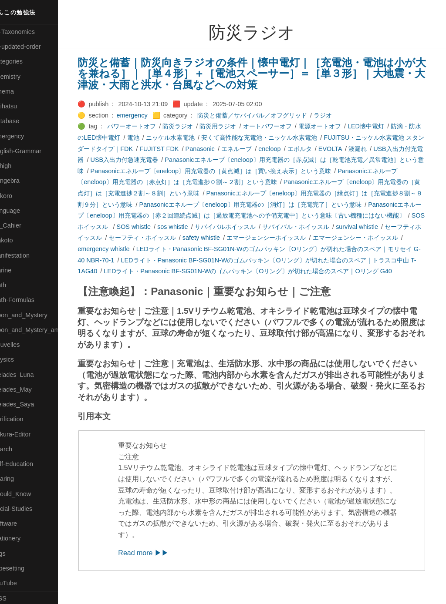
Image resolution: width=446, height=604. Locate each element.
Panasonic (225, 148)
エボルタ (325, 148)
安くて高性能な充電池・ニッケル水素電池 (279, 137)
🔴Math (15, 285)
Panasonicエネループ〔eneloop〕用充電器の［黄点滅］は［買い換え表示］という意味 (248, 171)
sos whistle (218, 226)
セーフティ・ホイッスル (192, 237)
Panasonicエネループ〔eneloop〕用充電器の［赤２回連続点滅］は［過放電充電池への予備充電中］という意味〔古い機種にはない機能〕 (260, 215)
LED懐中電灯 (379, 126)
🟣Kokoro (18, 195)
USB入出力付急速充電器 (156, 159)
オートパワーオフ (280, 126)
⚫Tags (14, 553)
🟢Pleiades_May (27, 389)
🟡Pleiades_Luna (28, 374)
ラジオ (336, 115)
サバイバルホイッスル (270, 226)
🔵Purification (23, 419)
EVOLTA (356, 148)
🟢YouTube (20, 583)
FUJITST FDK (184, 148)
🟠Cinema (19, 91)
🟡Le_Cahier (22, 225)
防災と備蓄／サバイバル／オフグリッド (265, 115)
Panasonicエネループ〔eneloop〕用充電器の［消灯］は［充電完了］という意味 (282, 204)
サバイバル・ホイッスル (341, 226)
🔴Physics (19, 359)
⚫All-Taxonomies (29, 31)
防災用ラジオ (231, 126)
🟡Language (22, 210)
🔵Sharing (19, 478)
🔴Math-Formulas (29, 299)
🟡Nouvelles (21, 344)
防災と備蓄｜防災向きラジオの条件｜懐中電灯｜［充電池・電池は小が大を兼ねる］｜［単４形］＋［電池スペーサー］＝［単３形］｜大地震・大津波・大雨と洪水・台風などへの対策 (260, 74)
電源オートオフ (332, 126)
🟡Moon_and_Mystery (35, 315)
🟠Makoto (18, 240)
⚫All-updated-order (32, 46)
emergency (145, 115)
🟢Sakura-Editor (27, 434)
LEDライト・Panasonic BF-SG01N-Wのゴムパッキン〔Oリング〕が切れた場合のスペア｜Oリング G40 (287, 271)
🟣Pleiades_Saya (29, 404)
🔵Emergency (24, 136)
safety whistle (251, 237)
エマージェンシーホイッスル (316, 237)
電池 (152, 137)
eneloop (295, 148)
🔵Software (20, 523)
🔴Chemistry (22, 76)
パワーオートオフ (145, 126)
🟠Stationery (22, 538)
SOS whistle (179, 226)
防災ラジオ (191, 126)
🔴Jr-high (17, 165)
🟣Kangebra (21, 180)
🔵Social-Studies (28, 508)
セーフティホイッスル (121, 237)
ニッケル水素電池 (189, 137)
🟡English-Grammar (32, 151)
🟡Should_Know (27, 493)
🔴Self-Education (28, 463)
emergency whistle (142, 248)
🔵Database (21, 120)
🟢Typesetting (24, 568)
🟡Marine (17, 270)
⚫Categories (23, 61)
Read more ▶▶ (157, 563)
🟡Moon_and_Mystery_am (40, 329)
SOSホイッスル (132, 226)
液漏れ (383, 148)
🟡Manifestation (26, 255)
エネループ (262, 148)
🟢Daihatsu (20, 106)
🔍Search (18, 449)
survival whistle (402, 226)
